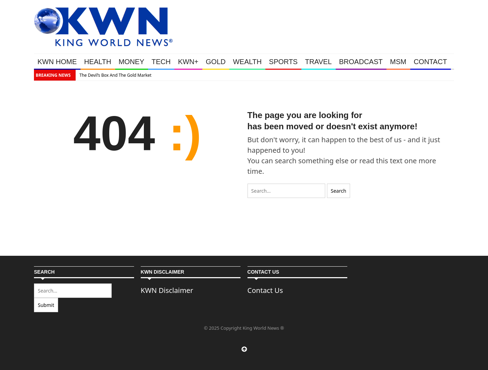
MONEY (131, 62)
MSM (398, 62)
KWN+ (188, 62)
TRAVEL (318, 62)
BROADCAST (361, 62)
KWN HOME (57, 62)
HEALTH (97, 62)
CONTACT (430, 62)
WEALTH (247, 62)
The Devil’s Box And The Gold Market (115, 75)
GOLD (216, 62)
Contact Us (265, 290)
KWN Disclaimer (167, 290)
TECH (161, 62)
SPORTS (283, 62)
